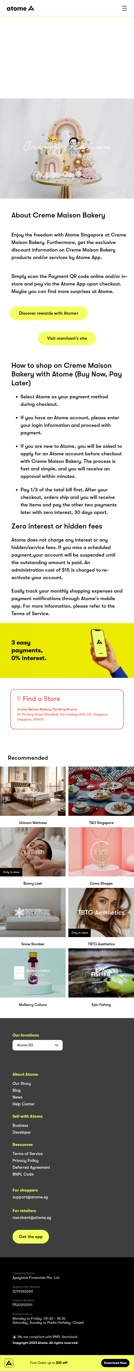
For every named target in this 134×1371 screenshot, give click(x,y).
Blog (17, 1090)
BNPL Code (23, 1174)
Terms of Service (28, 1153)
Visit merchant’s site (67, 338)
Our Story (22, 1083)
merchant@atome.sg (32, 1217)
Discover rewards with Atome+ (49, 313)
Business (20, 1125)
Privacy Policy (26, 1160)
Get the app (31, 1236)
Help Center (24, 1104)
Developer (22, 1132)
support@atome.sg (30, 1197)
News (17, 1097)
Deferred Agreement (31, 1167)
